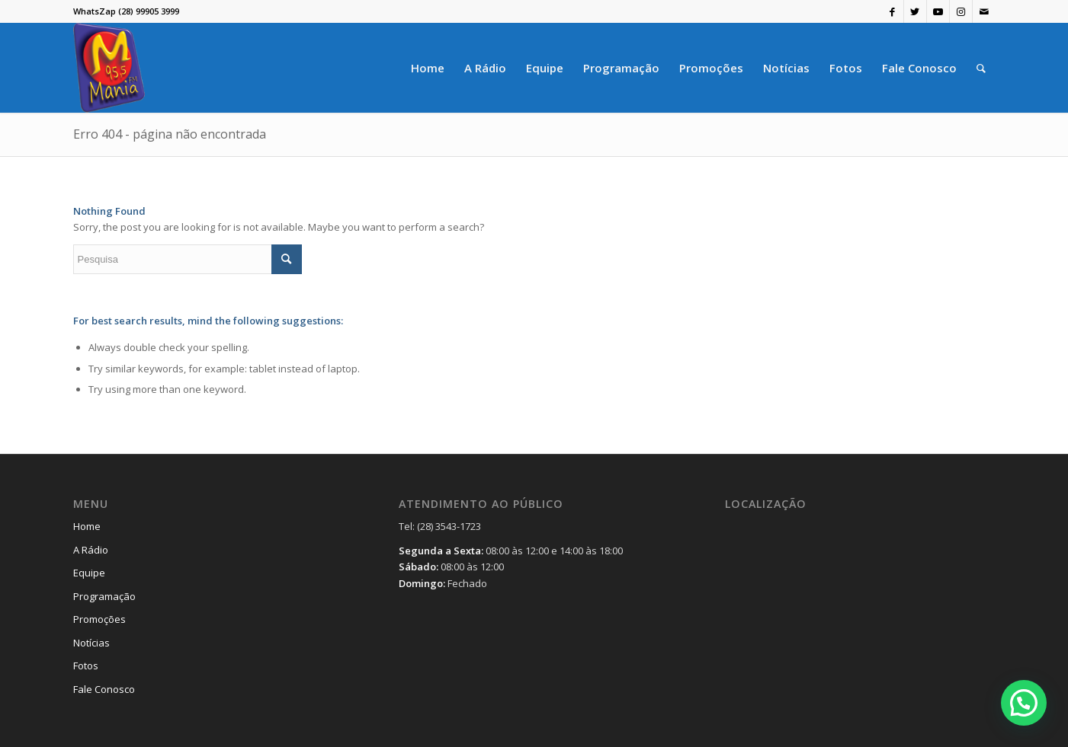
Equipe (89, 572)
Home (87, 526)
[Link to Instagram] (961, 11)
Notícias (91, 643)
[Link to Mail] (984, 11)
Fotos (85, 665)
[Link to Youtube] (938, 11)
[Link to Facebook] (892, 11)
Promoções (99, 619)
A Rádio (90, 550)
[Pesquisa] (981, 68)
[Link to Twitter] (915, 11)
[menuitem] (427, 68)
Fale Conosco (104, 689)
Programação (104, 596)
